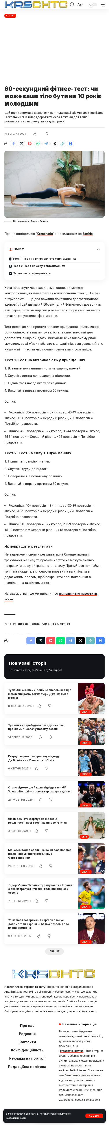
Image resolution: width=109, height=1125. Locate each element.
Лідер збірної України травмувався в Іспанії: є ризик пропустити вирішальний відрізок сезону (40, 889)
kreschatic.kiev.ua (71, 1051)
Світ (84, 836)
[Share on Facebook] (13, 143)
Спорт (10, 15)
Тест (54, 623)
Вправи (22, 623)
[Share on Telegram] (46, 143)
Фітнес (65, 623)
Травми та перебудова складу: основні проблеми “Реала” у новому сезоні (36, 727)
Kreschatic (45, 234)
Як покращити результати (32, 273)
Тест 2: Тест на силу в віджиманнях (39, 266)
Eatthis (88, 234)
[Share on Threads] (54, 143)
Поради (35, 623)
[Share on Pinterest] (29, 143)
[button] (94, 1116)
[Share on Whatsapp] (38, 143)
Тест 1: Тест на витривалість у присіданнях (44, 258)
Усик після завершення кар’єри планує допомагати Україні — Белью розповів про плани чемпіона (38, 923)
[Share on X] (21, 143)
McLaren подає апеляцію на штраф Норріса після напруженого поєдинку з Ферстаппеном (40, 853)
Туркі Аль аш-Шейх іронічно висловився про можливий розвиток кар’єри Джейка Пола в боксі (39, 693)
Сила (45, 623)
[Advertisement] (54, 52)
